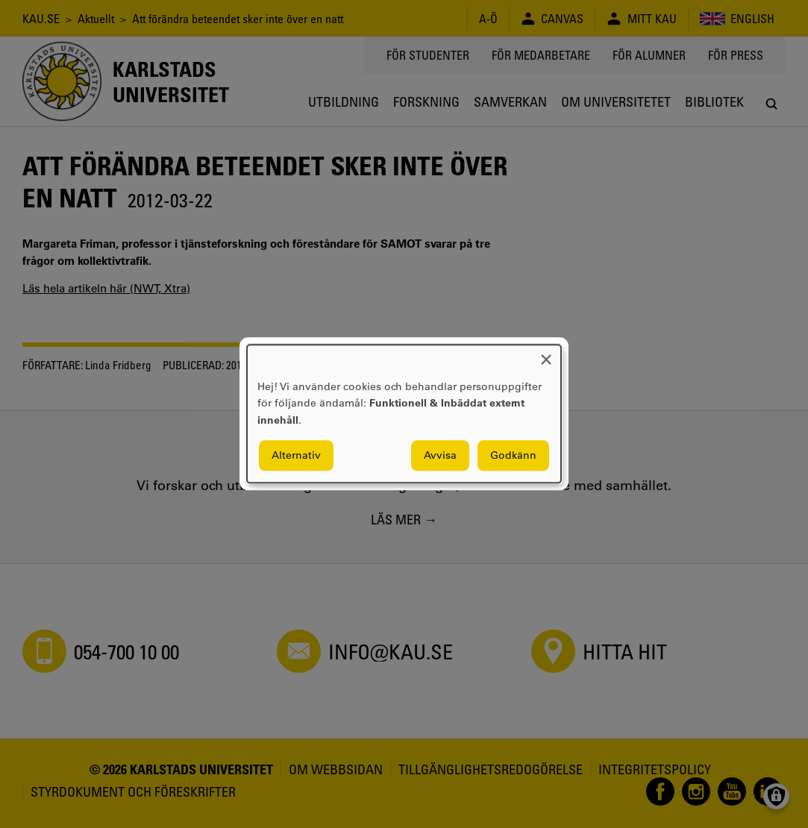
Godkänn (513, 455)
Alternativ (296, 455)
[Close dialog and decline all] (546, 354)
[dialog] (404, 414)
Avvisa (440, 455)
